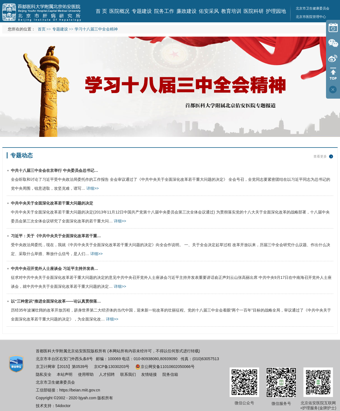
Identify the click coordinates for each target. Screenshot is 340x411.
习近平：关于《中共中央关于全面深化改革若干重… (56, 236)
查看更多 (320, 156)
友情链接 (149, 374)
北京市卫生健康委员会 (55, 382)
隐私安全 (43, 374)
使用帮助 (86, 374)
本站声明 (64, 374)
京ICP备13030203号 (112, 366)
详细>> (92, 188)
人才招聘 (107, 374)
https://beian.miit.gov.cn (79, 390)
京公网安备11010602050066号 (165, 366)
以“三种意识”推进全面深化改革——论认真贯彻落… (56, 301)
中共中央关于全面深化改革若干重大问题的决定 (52, 203)
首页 (42, 29)
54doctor (62, 405)
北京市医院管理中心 (311, 17)
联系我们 (128, 374)
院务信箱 (170, 374)
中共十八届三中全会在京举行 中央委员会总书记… (54, 170)
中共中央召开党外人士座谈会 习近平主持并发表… (54, 268)
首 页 (101, 11)
